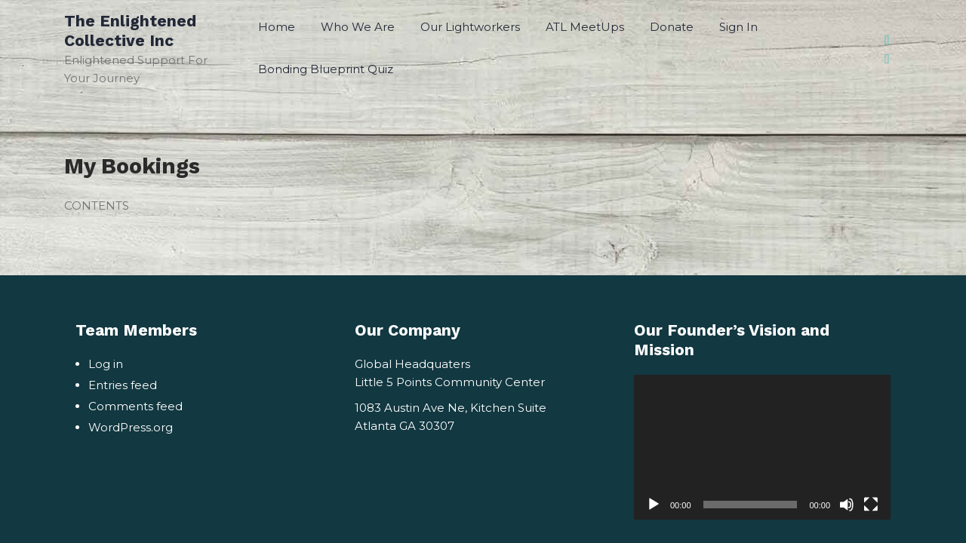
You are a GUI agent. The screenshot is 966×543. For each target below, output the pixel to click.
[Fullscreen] (870, 504)
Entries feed (122, 385)
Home (276, 27)
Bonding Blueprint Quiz (325, 69)
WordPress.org (130, 427)
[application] (762, 447)
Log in (105, 364)
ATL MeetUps (585, 27)
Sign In (738, 27)
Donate (672, 27)
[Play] (653, 504)
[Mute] (846, 504)
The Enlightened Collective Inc (130, 30)
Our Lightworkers (470, 27)
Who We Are (358, 27)
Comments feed (135, 406)
